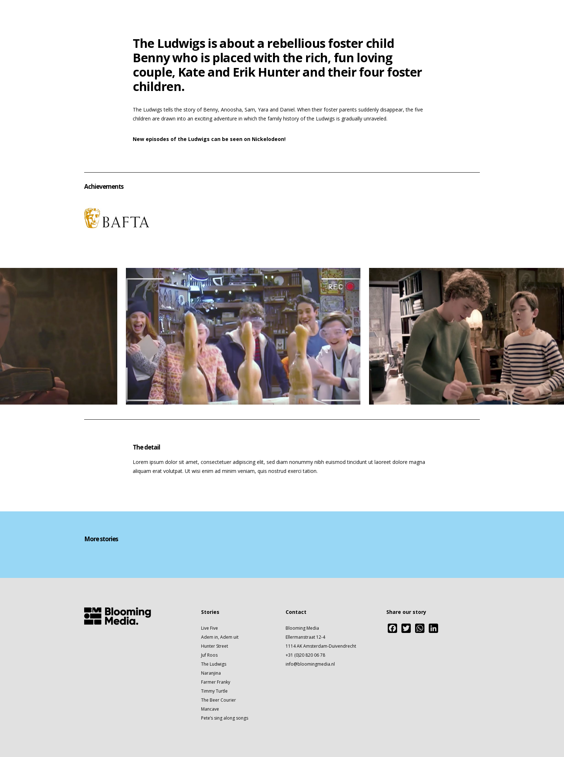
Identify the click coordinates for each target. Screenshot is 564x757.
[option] (238, 336)
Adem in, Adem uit (219, 637)
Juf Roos (209, 655)
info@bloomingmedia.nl (310, 664)
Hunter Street (214, 646)
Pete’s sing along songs (224, 718)
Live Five (209, 628)
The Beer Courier (218, 700)
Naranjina (211, 673)
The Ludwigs (213, 664)
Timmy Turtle (214, 691)
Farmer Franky (215, 682)
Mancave (210, 709)
